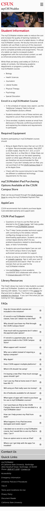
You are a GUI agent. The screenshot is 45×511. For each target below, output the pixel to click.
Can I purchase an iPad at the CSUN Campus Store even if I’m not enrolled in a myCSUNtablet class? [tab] (24, 408)
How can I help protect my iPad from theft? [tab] (23, 415)
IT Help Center (24, 224)
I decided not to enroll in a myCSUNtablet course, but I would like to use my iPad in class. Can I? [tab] (23, 431)
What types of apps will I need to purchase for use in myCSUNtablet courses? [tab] (24, 400)
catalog (36, 291)
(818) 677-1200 (13, 469)
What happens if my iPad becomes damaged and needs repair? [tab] (24, 424)
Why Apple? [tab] (23, 359)
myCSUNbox (14, 270)
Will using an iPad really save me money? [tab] (24, 389)
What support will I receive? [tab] (24, 348)
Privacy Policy (6, 494)
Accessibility (6, 473)
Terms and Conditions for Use (13, 490)
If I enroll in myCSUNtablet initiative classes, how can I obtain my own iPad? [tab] (24, 318)
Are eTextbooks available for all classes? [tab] (24, 394)
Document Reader (8, 498)
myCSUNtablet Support (24, 227)
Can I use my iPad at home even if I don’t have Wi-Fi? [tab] (23, 382)
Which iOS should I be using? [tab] (24, 369)
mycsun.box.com (15, 275)
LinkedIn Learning (15, 259)
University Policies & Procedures (14, 482)
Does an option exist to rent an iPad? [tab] (24, 439)
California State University (11, 502)
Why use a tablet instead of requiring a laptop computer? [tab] (24, 354)
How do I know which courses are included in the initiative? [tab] (24, 311)
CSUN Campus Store (32, 165)
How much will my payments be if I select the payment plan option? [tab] (24, 333)
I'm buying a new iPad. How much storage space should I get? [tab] (24, 376)
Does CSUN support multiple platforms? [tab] (24, 365)
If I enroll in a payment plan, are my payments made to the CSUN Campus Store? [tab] (23, 340)
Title (4, 486)
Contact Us (25, 469)
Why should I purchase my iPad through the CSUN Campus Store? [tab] (24, 325)
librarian (19, 298)
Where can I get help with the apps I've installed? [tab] (23, 444)
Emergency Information (10, 478)
